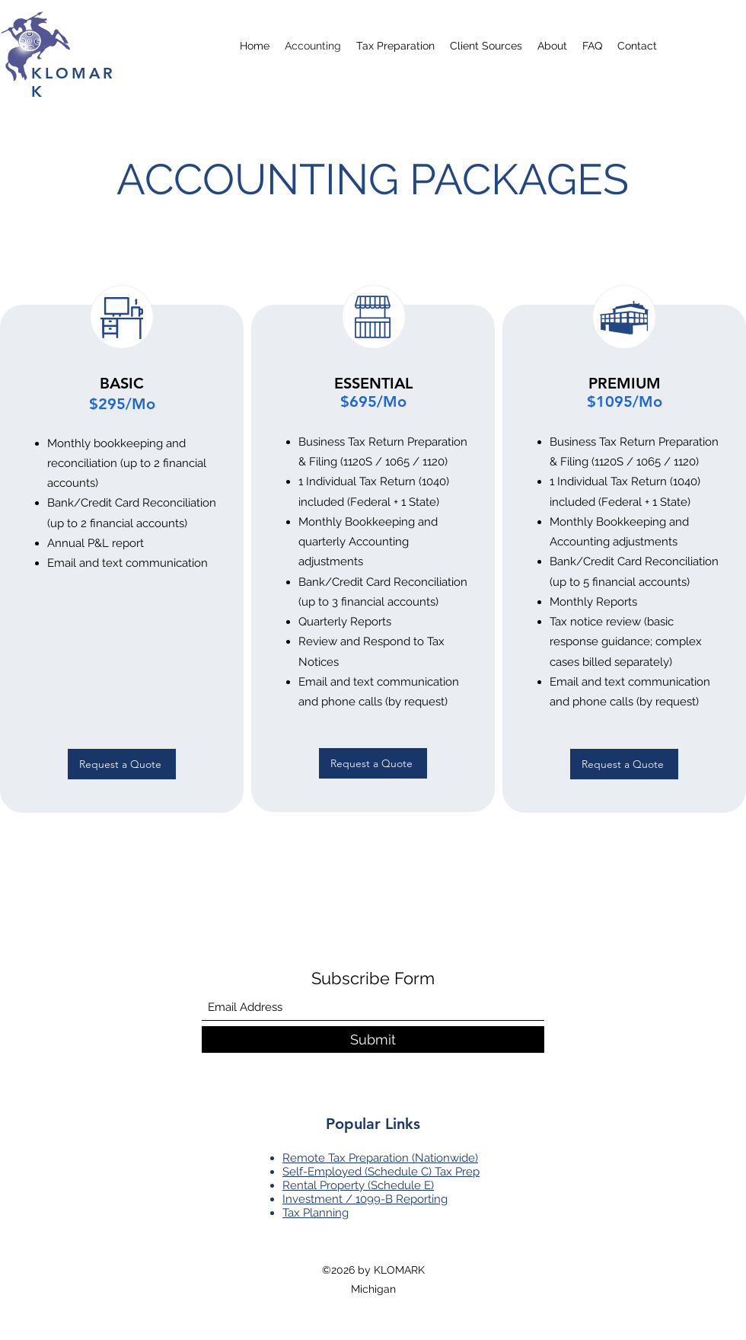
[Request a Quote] (122, 764)
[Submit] (373, 1039)
